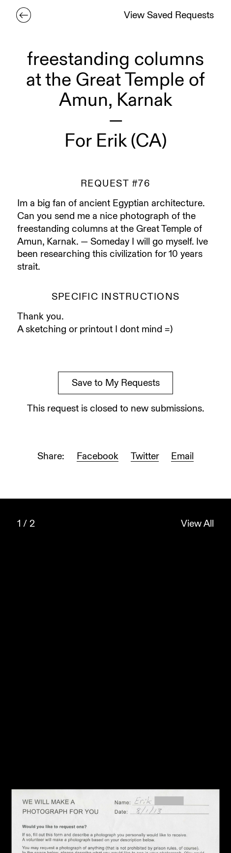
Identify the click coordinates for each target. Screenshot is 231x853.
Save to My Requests (116, 383)
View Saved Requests (169, 16)
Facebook (97, 457)
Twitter (145, 457)
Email (182, 457)
